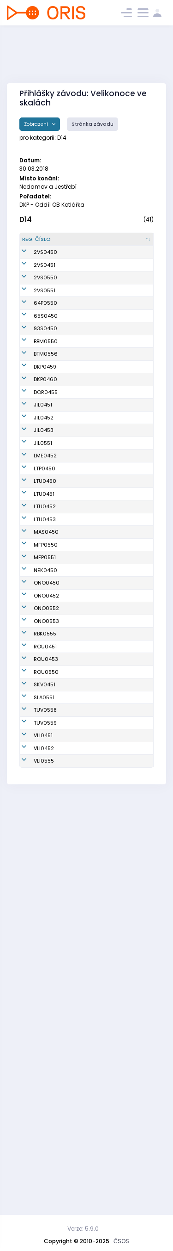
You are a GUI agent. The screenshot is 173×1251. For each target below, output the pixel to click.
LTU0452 (45, 789)
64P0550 (45, 436)
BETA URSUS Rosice (125, 497)
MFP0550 (46, 853)
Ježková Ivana (84, 965)
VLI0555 (44, 1169)
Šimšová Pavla (84, 870)
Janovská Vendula (78, 640)
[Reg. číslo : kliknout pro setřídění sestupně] (41, 243)
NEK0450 (45, 887)
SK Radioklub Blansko (127, 966)
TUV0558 (45, 1087)
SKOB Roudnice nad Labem (129, 986)
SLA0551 (44, 1067)
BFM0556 (46, 518)
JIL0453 (44, 640)
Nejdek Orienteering (126, 886)
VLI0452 (44, 1148)
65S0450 (46, 457)
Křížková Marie (84, 837)
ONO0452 (46, 916)
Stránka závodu (92, 124)
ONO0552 (46, 928)
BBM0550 (46, 497)
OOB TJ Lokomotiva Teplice (125, 705)
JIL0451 (43, 599)
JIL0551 (43, 660)
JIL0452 (44, 619)
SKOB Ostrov (126, 903)
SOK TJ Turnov (128, 1087)
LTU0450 (45, 733)
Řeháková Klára (78, 518)
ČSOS (121, 1241)
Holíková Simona (77, 945)
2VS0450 (45, 275)
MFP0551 (45, 870)
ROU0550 (46, 1026)
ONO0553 (46, 945)
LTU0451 (44, 760)
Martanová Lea (85, 1169)
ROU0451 (45, 986)
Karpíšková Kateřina (80, 705)
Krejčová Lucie (84, 1006)
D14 (25, 219)
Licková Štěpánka (78, 789)
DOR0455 (46, 579)
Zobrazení (36, 124)
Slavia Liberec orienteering (128, 1128)
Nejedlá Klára (83, 903)
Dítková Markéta (76, 1047)
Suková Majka (84, 733)
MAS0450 (46, 837)
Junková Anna (84, 816)
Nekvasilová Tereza (81, 538)
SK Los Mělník (127, 680)
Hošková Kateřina (77, 761)
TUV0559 (45, 1108)
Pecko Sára (80, 916)
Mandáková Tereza (81, 681)
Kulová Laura (82, 928)
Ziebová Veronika (77, 886)
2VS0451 (44, 318)
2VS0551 (44, 404)
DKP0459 (45, 538)
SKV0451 (44, 1047)
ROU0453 (46, 1006)
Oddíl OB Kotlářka (121, 538)
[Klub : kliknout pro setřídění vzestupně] (131, 243)
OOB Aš (119, 837)
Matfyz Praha (127, 853)
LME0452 (45, 680)
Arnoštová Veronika (78, 579)
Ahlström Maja (84, 457)
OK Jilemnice (127, 599)
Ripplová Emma (77, 559)
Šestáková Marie (79, 1149)
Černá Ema (80, 986)
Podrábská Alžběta (80, 1128)
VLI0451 (43, 1128)
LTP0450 (44, 705)
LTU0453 (45, 816)
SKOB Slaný (125, 1067)
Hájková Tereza (76, 1088)
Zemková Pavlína (77, 1067)
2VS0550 (45, 361)
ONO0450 (47, 903)
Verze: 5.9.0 (83, 1229)
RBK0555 (45, 965)
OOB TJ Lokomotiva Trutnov (125, 732)
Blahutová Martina (78, 854)
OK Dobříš (122, 579)
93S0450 (45, 477)
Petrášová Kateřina (78, 497)
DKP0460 (45, 558)
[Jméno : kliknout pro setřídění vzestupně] (85, 243)
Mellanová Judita (79, 1108)
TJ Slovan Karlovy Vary (126, 1047)
